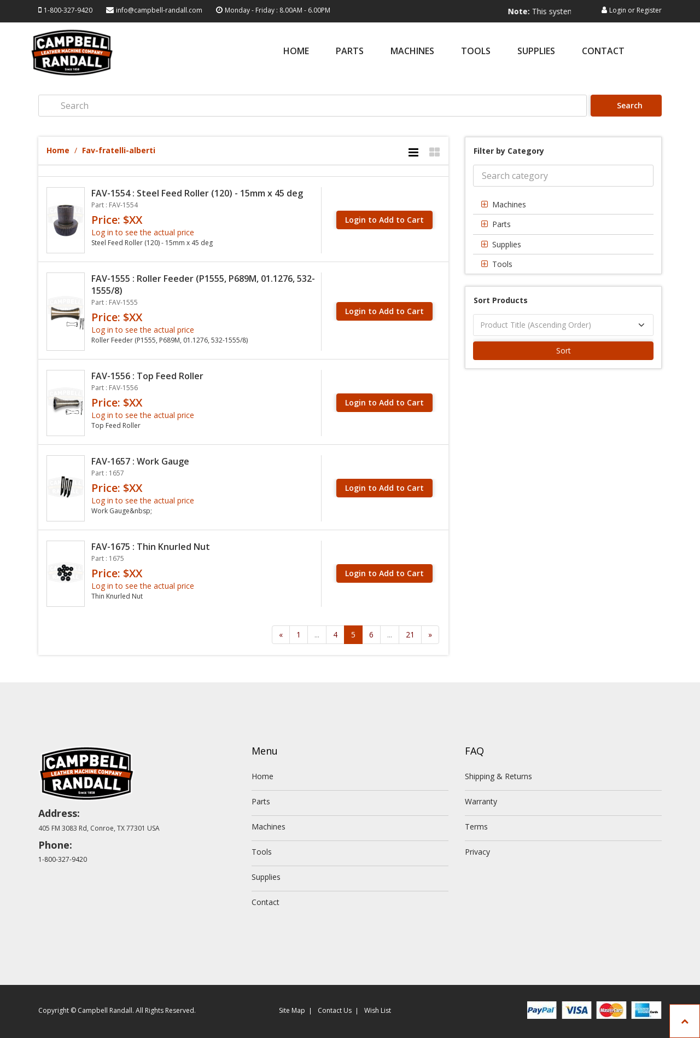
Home (296, 52)
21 (410, 634)
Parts (350, 52)
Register (649, 10)
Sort (563, 350)
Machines (412, 52)
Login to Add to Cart (384, 219)
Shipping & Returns (498, 776)
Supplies (536, 52)
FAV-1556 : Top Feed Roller (147, 376)
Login (617, 10)
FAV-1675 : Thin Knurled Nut (150, 547)
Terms (476, 826)
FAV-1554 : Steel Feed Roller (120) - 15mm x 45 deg (197, 193)
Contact (603, 52)
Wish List (377, 1010)
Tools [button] (502, 264)
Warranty (481, 801)
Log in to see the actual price (142, 232)
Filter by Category (509, 151)
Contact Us (335, 1010)
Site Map (292, 1010)
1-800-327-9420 (68, 10)
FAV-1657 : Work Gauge (140, 461)
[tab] (563, 204)
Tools (476, 52)
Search (627, 105)
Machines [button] (509, 204)
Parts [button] (501, 224)
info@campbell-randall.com (159, 10)
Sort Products (501, 300)
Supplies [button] (506, 244)
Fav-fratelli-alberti (118, 150)
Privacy (477, 851)
